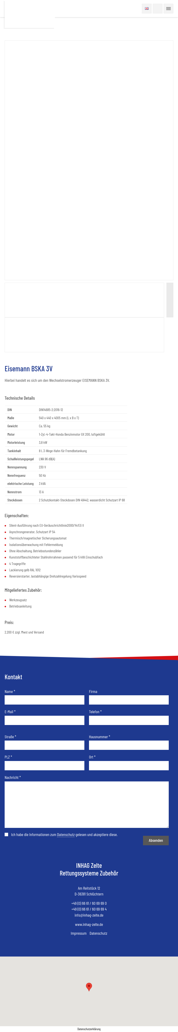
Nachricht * (13, 777)
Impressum (78, 933)
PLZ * (8, 756)
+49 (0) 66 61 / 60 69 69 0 (89, 903)
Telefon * (95, 711)
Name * (10, 691)
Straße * (10, 736)
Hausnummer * (99, 736)
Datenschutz (98, 933)
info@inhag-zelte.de (89, 915)
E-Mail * (10, 711)
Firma (93, 691)
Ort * (92, 756)
